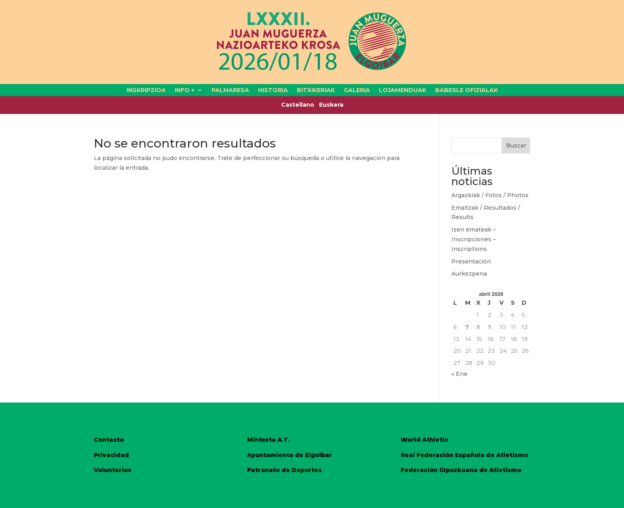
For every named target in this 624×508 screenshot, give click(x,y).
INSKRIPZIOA (146, 90)
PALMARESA (230, 90)
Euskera (331, 104)
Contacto (109, 439)
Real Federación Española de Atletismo (464, 455)
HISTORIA (273, 90)
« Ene (459, 373)
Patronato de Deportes (284, 470)
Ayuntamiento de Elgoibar (289, 455)
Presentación (471, 261)
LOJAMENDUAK (402, 90)
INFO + (185, 90)
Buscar (516, 145)
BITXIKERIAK (316, 90)
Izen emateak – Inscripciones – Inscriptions (473, 239)
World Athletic (424, 439)
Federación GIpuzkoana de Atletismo (461, 470)
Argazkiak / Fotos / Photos (490, 195)
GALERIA (357, 90)
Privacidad (111, 455)
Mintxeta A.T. (268, 439)
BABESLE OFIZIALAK (466, 90)
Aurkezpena (469, 273)
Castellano (300, 104)
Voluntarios (112, 470)
